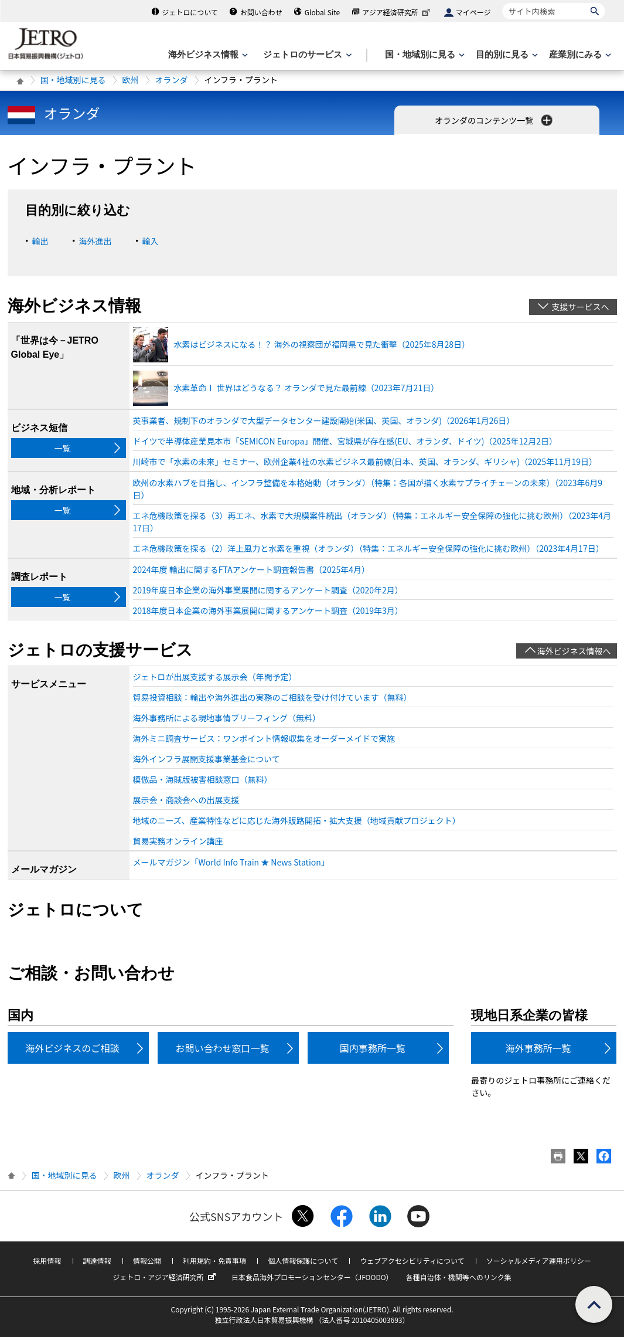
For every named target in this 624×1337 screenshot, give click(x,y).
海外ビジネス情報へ (574, 651)
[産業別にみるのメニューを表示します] (579, 55)
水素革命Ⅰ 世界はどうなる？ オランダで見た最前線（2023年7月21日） (306, 387)
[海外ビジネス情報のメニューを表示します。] (206, 55)
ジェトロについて (190, 12)
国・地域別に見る (73, 80)
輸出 (40, 241)
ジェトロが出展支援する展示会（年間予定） (215, 677)
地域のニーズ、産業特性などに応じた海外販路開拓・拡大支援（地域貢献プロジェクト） (297, 820)
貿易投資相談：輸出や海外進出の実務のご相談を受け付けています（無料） (272, 697)
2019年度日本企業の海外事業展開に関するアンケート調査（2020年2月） (268, 590)
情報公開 (147, 1260)
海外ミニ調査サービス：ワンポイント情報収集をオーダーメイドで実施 (264, 738)
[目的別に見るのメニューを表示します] (506, 55)
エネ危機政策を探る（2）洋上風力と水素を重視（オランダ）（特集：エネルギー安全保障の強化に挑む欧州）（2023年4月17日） (368, 548)
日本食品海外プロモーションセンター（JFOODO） (312, 1277)
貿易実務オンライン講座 (178, 841)
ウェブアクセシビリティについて (412, 1260)
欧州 (130, 80)
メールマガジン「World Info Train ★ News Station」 (231, 862)
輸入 (150, 241)
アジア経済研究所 (397, 12)
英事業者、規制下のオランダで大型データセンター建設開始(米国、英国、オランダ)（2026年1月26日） (324, 420)
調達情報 (97, 1260)
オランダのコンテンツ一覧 (495, 120)
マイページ (473, 12)
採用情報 (47, 1260)
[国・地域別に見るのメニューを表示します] (423, 55)
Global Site (322, 12)
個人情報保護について (303, 1260)
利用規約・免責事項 (214, 1260)
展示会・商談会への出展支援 (186, 800)
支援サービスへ (580, 307)
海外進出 (95, 241)
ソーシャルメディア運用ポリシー (538, 1260)
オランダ (171, 80)
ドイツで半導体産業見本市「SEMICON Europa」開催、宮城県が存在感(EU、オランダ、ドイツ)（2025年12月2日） (345, 441)
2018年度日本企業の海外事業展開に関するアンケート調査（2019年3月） (268, 610)
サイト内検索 (502, 2)
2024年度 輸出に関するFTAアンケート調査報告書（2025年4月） (251, 569)
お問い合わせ (261, 12)
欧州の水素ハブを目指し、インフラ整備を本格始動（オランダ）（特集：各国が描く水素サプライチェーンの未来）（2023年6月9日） (368, 489)
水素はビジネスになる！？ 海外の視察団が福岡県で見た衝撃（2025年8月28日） (322, 344)
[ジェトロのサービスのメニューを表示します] (306, 55)
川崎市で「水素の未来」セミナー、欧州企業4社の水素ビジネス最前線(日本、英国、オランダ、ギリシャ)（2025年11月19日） (365, 461)
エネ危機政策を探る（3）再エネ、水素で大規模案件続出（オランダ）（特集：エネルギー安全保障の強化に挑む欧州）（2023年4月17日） (372, 522)
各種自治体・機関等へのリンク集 (459, 1277)
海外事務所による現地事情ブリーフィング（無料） (226, 718)
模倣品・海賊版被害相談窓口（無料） (202, 779)
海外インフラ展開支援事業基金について (206, 759)
